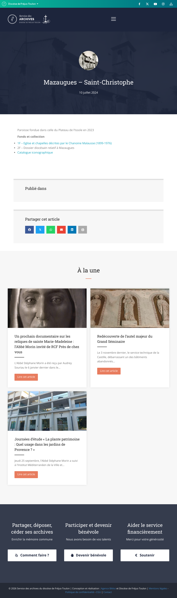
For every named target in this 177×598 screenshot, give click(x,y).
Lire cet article (27, 377)
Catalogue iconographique (35, 152)
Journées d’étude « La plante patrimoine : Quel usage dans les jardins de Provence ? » (47, 444)
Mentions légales (158, 588)
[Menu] (113, 19)
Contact (107, 592)
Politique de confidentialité (79, 592)
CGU (98, 592)
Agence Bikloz (108, 588)
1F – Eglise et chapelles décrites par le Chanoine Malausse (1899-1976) (64, 143)
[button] (32, 555)
